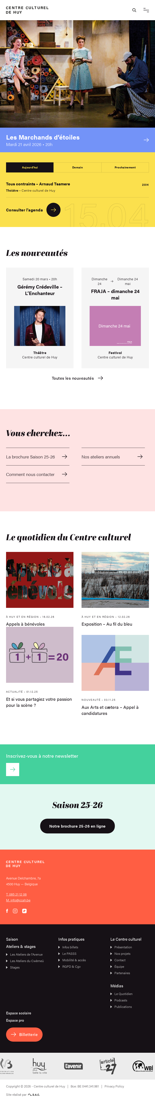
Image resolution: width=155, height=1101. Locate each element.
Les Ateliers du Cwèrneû (25, 960)
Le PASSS (67, 953)
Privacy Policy (114, 1086)
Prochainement (125, 167)
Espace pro (15, 1020)
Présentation (121, 947)
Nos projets (120, 953)
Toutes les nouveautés (77, 378)
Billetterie (24, 1034)
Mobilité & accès (72, 960)
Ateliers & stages (21, 946)
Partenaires (120, 973)
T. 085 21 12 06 (16, 894)
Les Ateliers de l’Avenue (24, 954)
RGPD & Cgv (69, 966)
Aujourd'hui (30, 167)
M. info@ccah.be (18, 900)
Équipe (117, 966)
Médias (116, 986)
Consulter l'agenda (33, 210)
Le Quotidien (121, 993)
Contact (118, 960)
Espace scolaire (18, 1012)
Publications (121, 1006)
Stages (13, 967)
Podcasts (118, 1000)
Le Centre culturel (125, 939)
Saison (12, 939)
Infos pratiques (71, 939)
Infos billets (68, 947)
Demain (77, 167)
